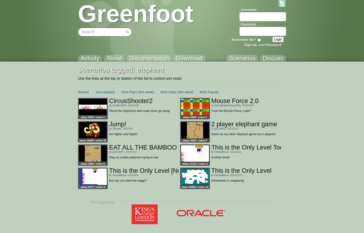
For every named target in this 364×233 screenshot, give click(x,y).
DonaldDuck (222, 151)
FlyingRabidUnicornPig (228, 105)
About (93, 202)
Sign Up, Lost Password (263, 45)
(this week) (146, 92)
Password (248, 24)
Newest (83, 92)
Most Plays (129, 92)
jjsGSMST (220, 128)
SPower (117, 128)
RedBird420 (119, 105)
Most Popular (209, 92)
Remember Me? (244, 40)
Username (249, 10)
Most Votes (168, 92)
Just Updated (105, 92)
